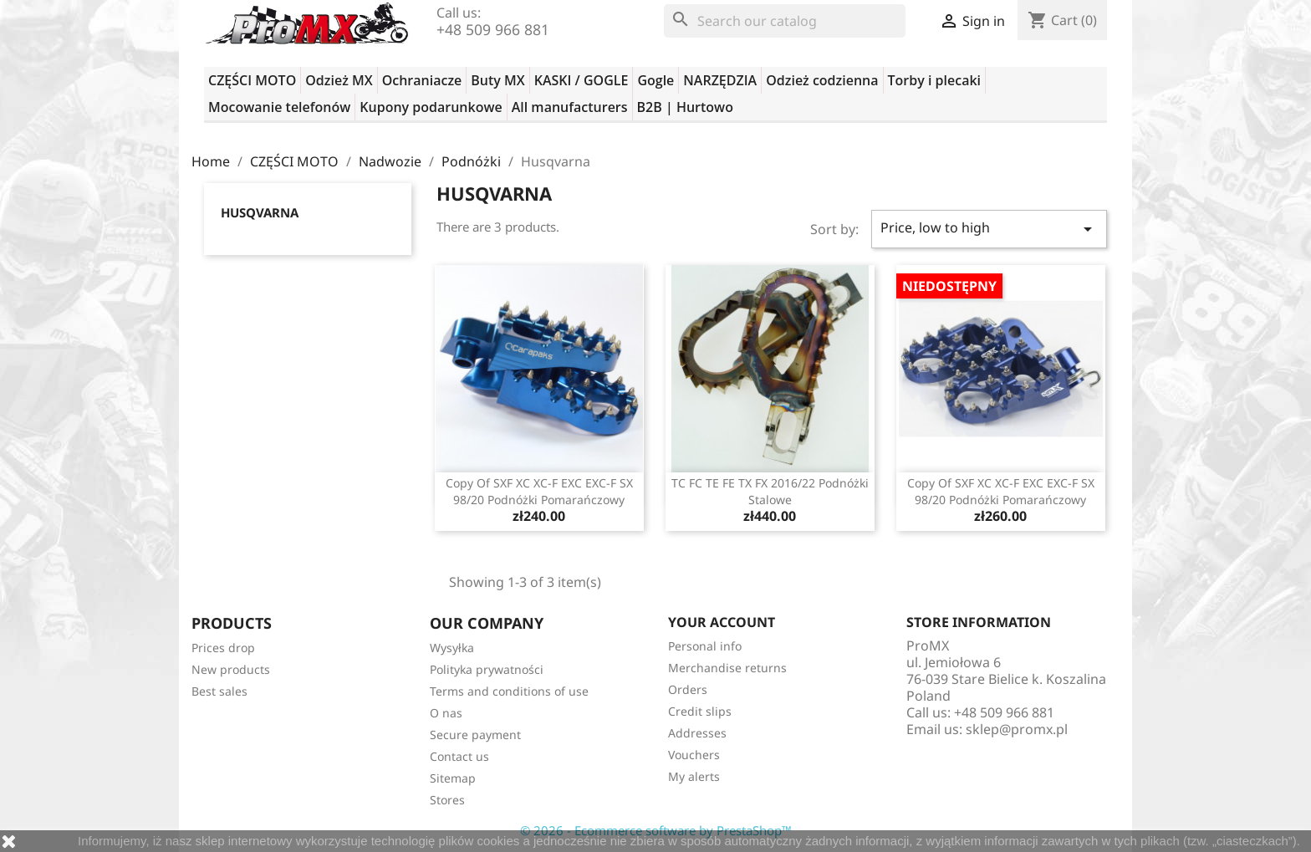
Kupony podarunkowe (431, 107)
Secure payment (475, 734)
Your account (721, 622)
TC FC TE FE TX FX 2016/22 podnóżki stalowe (770, 491)
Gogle (655, 80)
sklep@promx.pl (1017, 729)
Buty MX (497, 80)
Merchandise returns (727, 668)
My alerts (694, 776)
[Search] (784, 21)
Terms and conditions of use (509, 691)
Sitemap (453, 778)
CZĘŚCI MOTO (252, 80)
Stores (447, 800)
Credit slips (700, 711)
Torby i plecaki (935, 80)
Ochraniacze (422, 80)
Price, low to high (989, 228)
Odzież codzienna (822, 80)
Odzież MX (338, 80)
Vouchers (694, 755)
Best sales (219, 691)
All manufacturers (570, 107)
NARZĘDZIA (720, 80)
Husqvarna (259, 212)
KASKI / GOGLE (581, 80)
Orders (687, 689)
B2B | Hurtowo (685, 107)
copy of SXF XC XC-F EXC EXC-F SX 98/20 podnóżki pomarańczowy (539, 491)
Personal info (705, 646)
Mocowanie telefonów (279, 107)
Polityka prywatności (486, 669)
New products (230, 669)
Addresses (697, 733)
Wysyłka (452, 648)
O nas (446, 713)
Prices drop (223, 648)
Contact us (459, 756)
